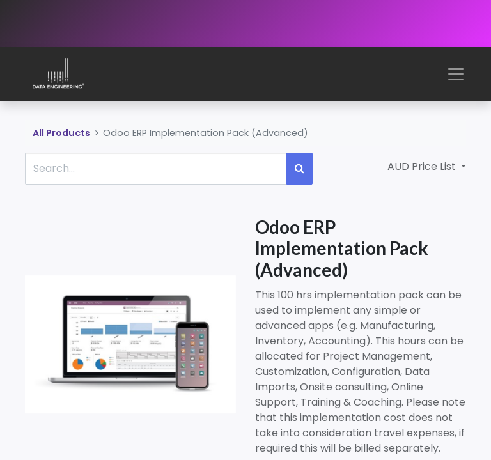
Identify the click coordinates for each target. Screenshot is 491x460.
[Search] (299, 169)
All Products (61, 132)
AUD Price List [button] (422, 166)
